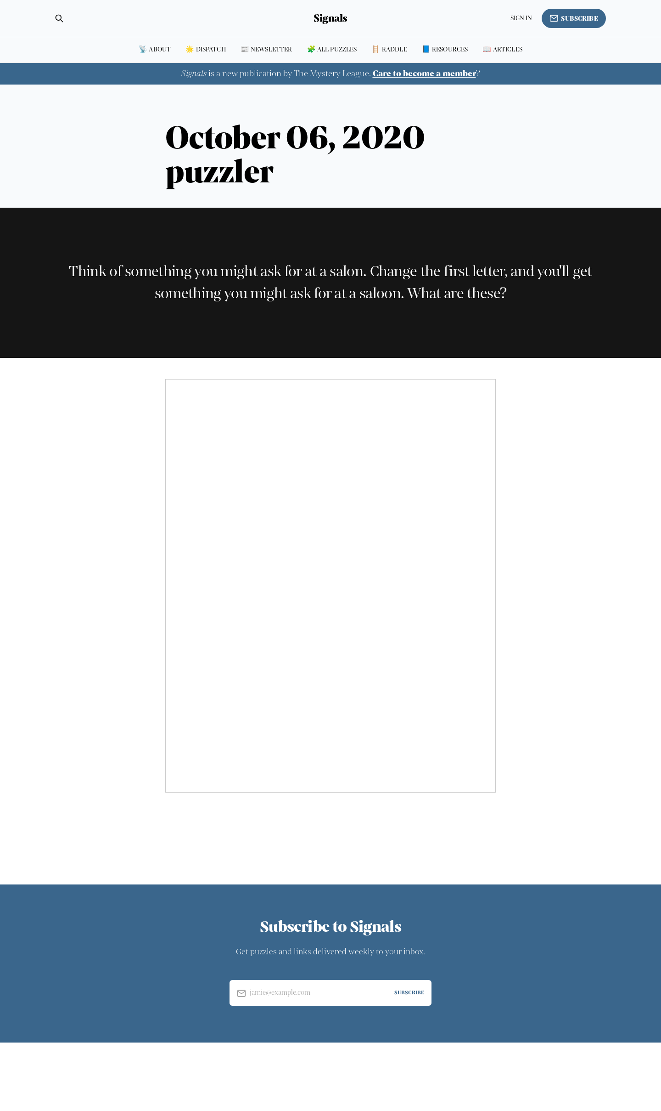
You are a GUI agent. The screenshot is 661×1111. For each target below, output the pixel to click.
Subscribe (573, 18)
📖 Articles (502, 49)
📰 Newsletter (266, 49)
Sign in (521, 18)
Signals (330, 18)
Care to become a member (424, 73)
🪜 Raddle (389, 49)
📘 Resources (445, 49)
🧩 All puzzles (332, 49)
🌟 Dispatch (205, 49)
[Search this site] (59, 18)
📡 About (155, 49)
